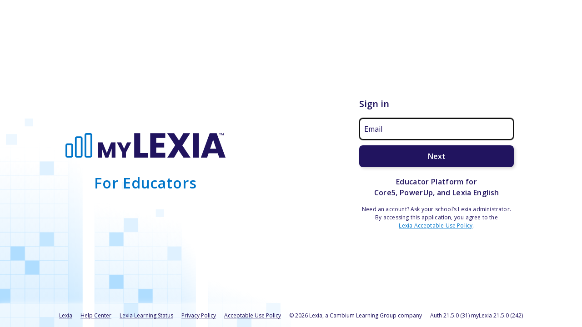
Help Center (95, 315)
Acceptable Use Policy (252, 315)
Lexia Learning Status (146, 315)
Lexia (65, 315)
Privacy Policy (198, 315)
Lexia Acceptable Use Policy (435, 225)
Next (437, 156)
